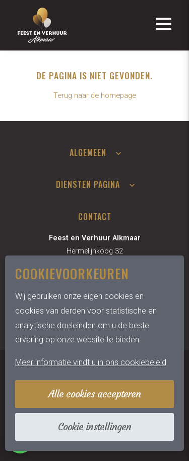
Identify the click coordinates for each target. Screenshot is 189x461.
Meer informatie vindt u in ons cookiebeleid (90, 362)
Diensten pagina (88, 184)
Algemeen (88, 152)
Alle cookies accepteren (94, 394)
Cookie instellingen (94, 427)
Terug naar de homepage (94, 95)
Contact (94, 217)
